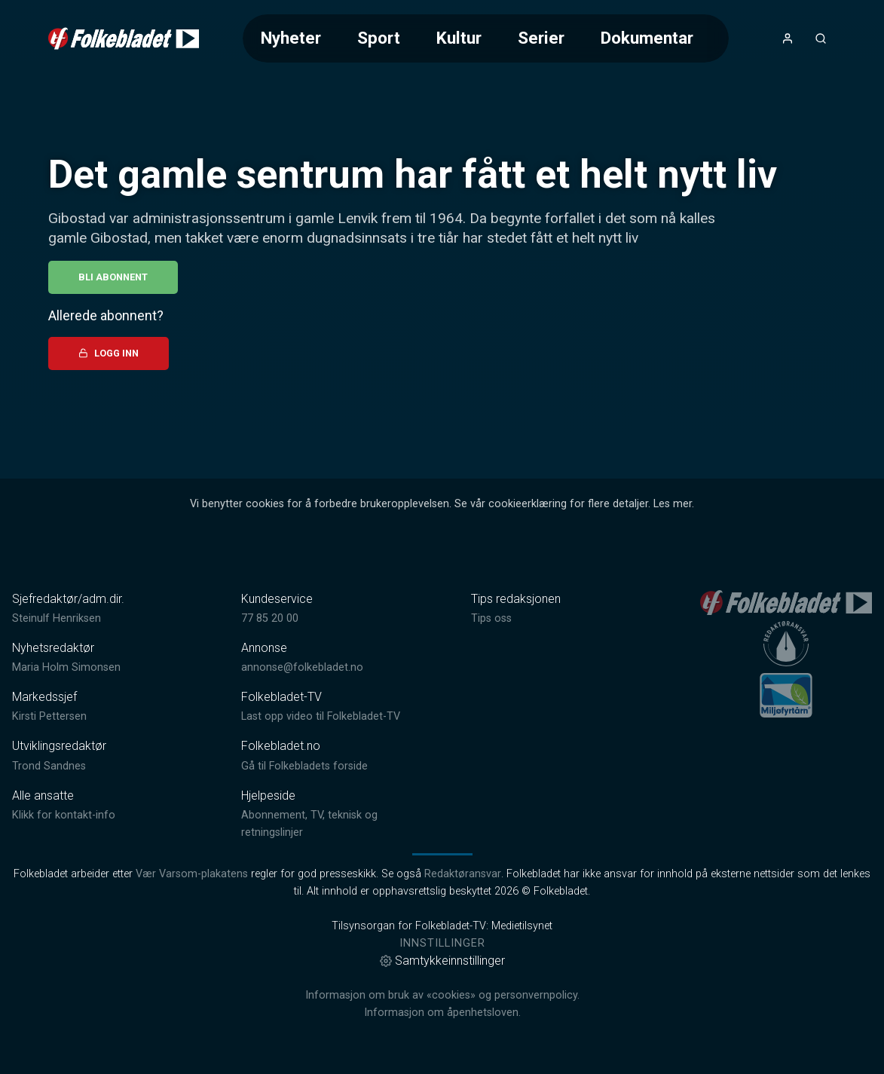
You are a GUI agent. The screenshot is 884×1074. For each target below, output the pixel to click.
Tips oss (491, 618)
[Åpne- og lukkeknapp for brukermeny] (787, 38)
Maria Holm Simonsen (66, 667)
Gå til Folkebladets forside (304, 766)
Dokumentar (647, 37)
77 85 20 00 (269, 618)
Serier (541, 37)
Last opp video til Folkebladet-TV (320, 716)
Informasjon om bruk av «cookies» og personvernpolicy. (442, 995)
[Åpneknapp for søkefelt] (821, 38)
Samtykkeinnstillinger (442, 960)
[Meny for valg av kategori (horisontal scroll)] (486, 38)
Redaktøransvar (462, 873)
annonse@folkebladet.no (302, 667)
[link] (123, 38)
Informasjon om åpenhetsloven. (442, 1012)
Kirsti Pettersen (49, 716)
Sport (378, 37)
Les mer (672, 503)
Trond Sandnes (49, 766)
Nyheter (291, 37)
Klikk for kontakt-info (63, 815)
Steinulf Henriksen (56, 618)
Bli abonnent (113, 277)
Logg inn (108, 353)
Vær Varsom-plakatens (192, 873)
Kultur (459, 37)
